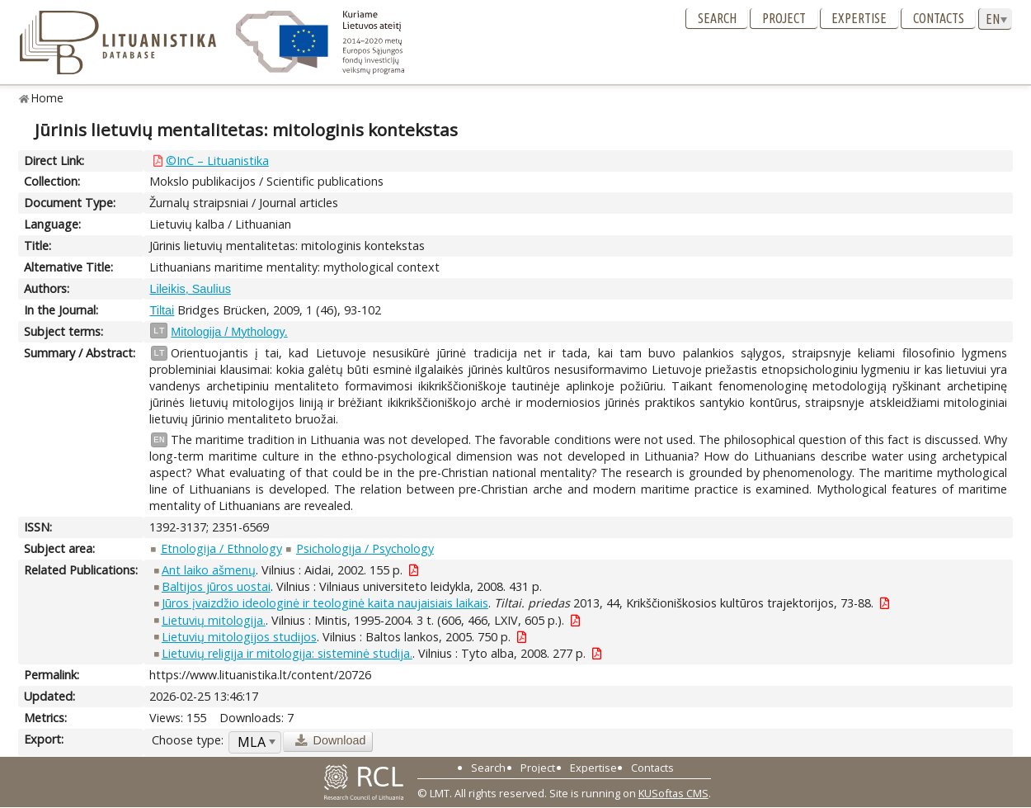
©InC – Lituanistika (217, 160)
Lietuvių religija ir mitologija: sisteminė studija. (287, 653)
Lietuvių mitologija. (214, 620)
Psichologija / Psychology (365, 548)
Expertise (859, 18)
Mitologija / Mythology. (229, 331)
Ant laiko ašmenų (209, 570)
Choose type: (188, 740)
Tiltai (161, 310)
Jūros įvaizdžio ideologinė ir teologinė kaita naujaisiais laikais (325, 603)
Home (47, 98)
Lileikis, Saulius (189, 288)
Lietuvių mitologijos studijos (239, 637)
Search (717, 18)
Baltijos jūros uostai (216, 586)
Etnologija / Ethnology (221, 548)
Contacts (938, 18)
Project (784, 18)
